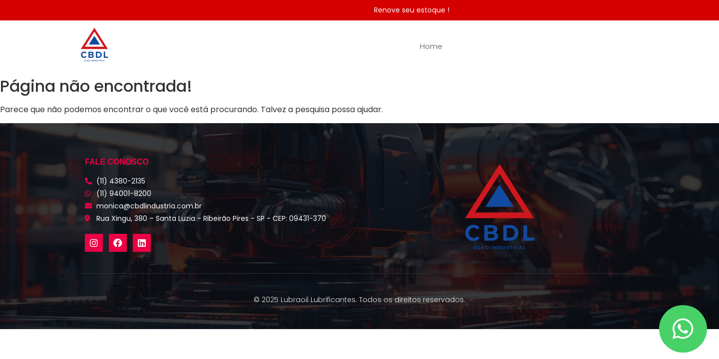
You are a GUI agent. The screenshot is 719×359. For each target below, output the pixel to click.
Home (431, 46)
